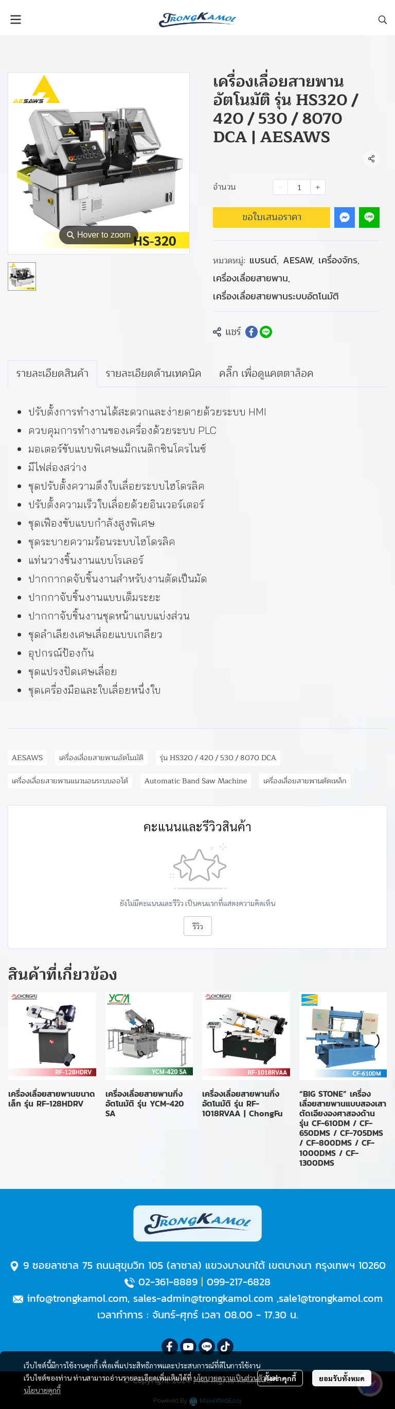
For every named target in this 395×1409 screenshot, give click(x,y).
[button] (382, 19)
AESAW (298, 260)
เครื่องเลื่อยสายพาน (251, 278)
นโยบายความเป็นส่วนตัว (229, 1377)
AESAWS (27, 758)
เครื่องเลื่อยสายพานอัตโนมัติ (101, 758)
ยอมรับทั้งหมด (342, 1378)
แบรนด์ (264, 260)
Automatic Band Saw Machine (196, 781)
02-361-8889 (168, 1281)
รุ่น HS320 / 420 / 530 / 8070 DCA (218, 758)
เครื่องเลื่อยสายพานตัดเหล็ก (305, 781)
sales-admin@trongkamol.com (203, 1298)
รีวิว (197, 926)
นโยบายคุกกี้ (42, 1390)
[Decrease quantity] (280, 187)
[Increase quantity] (318, 187)
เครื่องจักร (339, 260)
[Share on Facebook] (251, 332)
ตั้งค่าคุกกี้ (280, 1378)
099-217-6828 (239, 1281)
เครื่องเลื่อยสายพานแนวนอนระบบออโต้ (70, 781)
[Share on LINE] (266, 332)
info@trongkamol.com (77, 1298)
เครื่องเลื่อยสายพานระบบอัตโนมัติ (276, 296)
